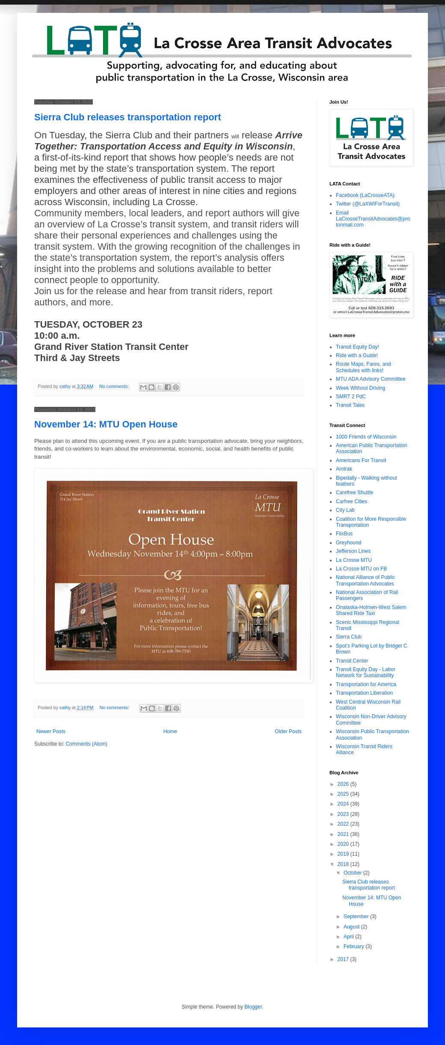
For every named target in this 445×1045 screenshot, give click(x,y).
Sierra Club (349, 637)
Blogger (253, 1007)
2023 (344, 814)
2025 (344, 794)
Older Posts (288, 731)
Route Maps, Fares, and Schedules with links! (363, 367)
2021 (344, 834)
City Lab (345, 510)
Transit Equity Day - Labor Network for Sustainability (365, 672)
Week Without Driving (360, 388)
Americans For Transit (361, 460)
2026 (344, 784)
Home (170, 731)
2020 (344, 844)
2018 (344, 864)
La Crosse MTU (354, 560)
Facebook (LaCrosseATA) (365, 195)
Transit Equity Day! (357, 347)
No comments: (115, 386)
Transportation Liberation (364, 693)
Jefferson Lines (353, 551)
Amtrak (344, 469)
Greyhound (348, 543)
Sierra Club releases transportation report (127, 117)
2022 (344, 824)
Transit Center (352, 661)
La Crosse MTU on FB (361, 569)
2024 (344, 804)
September (357, 917)
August (352, 927)
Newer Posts (50, 731)
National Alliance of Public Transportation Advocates (365, 580)
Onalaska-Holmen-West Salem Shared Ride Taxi (371, 610)
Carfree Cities (351, 502)
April (349, 937)
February (354, 946)
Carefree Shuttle (354, 493)
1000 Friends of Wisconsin (366, 437)
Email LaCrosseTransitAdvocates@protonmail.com (373, 219)
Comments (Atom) (86, 744)
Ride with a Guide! (357, 355)
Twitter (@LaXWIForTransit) (368, 204)
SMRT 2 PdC (351, 397)
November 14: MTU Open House (106, 424)
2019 (344, 854)
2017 (344, 959)
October (353, 873)
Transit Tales (350, 405)
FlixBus (344, 534)
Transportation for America (366, 684)
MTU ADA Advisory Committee (371, 379)
